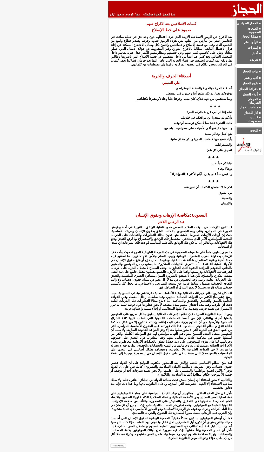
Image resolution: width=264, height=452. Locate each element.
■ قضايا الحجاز (251, 36)
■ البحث (255, 130)
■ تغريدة (255, 59)
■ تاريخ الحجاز (252, 83)
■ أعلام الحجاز (251, 94)
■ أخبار (256, 53)
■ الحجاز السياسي (249, 23)
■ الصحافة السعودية (254, 30)
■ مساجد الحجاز (250, 107)
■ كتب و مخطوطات (253, 119)
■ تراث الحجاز (252, 71)
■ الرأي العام (252, 42)
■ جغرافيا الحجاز (250, 89)
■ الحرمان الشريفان (254, 101)
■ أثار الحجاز (253, 112)
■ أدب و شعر (252, 77)
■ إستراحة (254, 47)
